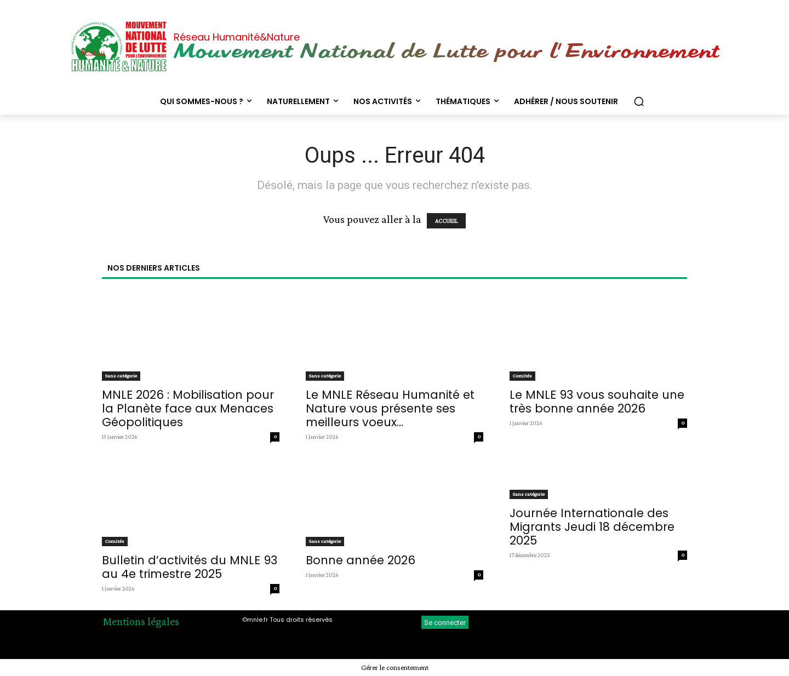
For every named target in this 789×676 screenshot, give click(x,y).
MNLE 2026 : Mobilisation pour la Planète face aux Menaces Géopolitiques (188, 408)
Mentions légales (141, 621)
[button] (639, 101)
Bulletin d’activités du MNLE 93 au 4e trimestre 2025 (189, 567)
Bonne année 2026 (360, 560)
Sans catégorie (121, 376)
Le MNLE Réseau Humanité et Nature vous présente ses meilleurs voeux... (390, 408)
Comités (522, 376)
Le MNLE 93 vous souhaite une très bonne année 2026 (597, 401)
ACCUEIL (446, 220)
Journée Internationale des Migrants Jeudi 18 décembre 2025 (592, 526)
